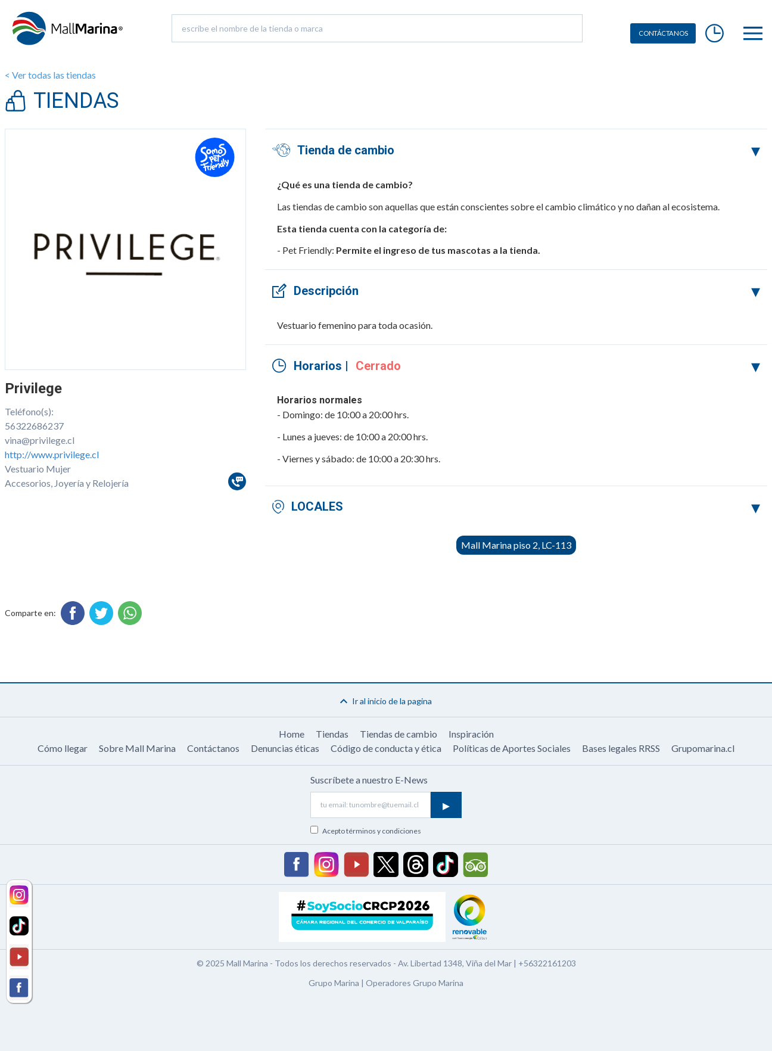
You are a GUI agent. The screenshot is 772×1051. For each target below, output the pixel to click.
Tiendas (332, 733)
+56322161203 (547, 963)
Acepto (371, 830)
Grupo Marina (334, 983)
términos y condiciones (383, 830)
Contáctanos (213, 748)
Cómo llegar (63, 748)
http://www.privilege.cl (52, 454)
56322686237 (34, 425)
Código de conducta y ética (386, 748)
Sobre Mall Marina (137, 748)
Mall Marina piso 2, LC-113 (516, 545)
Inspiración (471, 733)
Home (291, 733)
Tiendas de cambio (398, 733)
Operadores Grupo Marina (414, 983)
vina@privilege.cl (39, 440)
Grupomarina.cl (702, 748)
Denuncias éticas (285, 748)
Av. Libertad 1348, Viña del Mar (455, 963)
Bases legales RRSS (621, 748)
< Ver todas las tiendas (50, 74)
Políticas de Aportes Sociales (512, 748)
